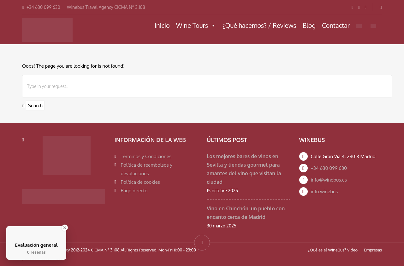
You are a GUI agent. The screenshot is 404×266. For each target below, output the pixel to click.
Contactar (336, 25)
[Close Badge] (65, 228)
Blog (309, 25)
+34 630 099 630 (329, 168)
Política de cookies (140, 182)
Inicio (162, 25)
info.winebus (324, 192)
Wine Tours (196, 25)
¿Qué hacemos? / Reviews (259, 25)
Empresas (373, 249)
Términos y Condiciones (146, 156)
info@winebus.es (329, 180)
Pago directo (134, 191)
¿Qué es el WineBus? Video (333, 249)
